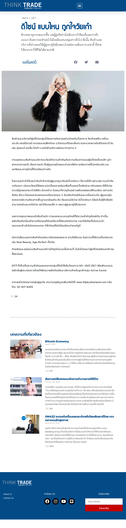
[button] (79, 5)
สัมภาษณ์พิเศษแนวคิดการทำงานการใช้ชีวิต (71, 379)
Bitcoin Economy (57, 341)
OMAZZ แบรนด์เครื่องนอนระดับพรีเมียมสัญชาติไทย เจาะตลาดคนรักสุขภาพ (79, 418)
